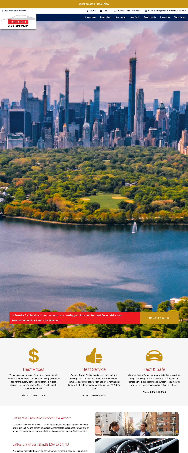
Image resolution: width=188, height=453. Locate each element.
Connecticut (90, 17)
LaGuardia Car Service (15, 11)
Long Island (105, 17)
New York (135, 17)
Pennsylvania (150, 17)
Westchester (180, 17)
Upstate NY (165, 17)
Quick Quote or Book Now (94, 3)
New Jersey (121, 17)
